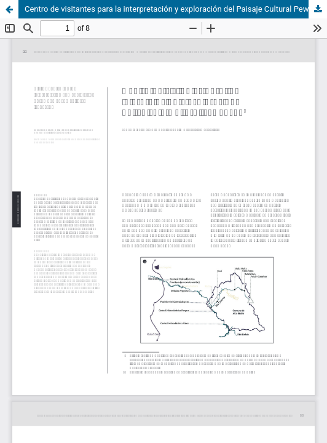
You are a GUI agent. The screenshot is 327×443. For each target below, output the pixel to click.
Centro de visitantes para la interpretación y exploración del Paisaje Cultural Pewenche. (176, 9)
